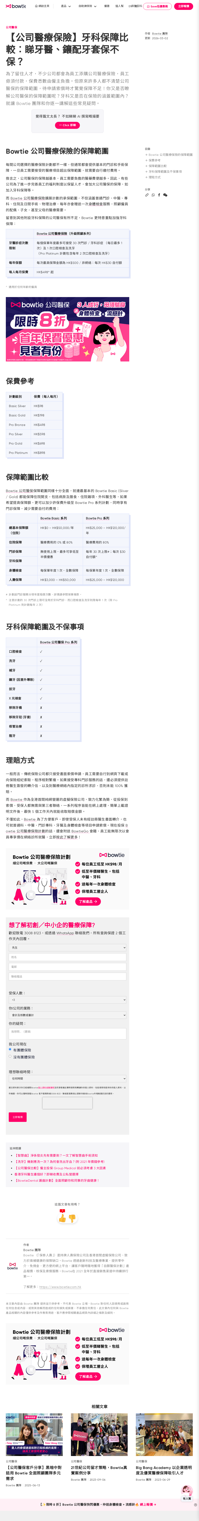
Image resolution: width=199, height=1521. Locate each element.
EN (130, 6)
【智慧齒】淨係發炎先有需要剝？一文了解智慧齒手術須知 (56, 1155)
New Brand (16, 6)
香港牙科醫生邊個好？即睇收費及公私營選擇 (46, 1174)
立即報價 (183, 6)
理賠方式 (153, 182)
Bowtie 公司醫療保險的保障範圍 (168, 157)
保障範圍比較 (156, 170)
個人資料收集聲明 (46, 1088)
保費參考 (153, 165)
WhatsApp (65, 933)
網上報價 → (148, 1505)
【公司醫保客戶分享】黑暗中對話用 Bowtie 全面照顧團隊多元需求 (34, 1473)
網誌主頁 (42, 6)
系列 (63, 518)
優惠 (107, 6)
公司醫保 (11, 27)
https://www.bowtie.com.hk (60, 1287)
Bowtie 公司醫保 (19, 491)
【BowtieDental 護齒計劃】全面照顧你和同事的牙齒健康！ (57, 1180)
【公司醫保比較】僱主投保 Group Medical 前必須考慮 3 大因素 (60, 1168)
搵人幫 (119, 6)
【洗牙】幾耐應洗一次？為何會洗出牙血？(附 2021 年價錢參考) (59, 1162)
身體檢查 (96, 204)
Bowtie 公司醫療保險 (27, 198)
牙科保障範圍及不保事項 (164, 176)
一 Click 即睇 (67, 125)
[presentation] (67, 1103)
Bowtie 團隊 (160, 33)
